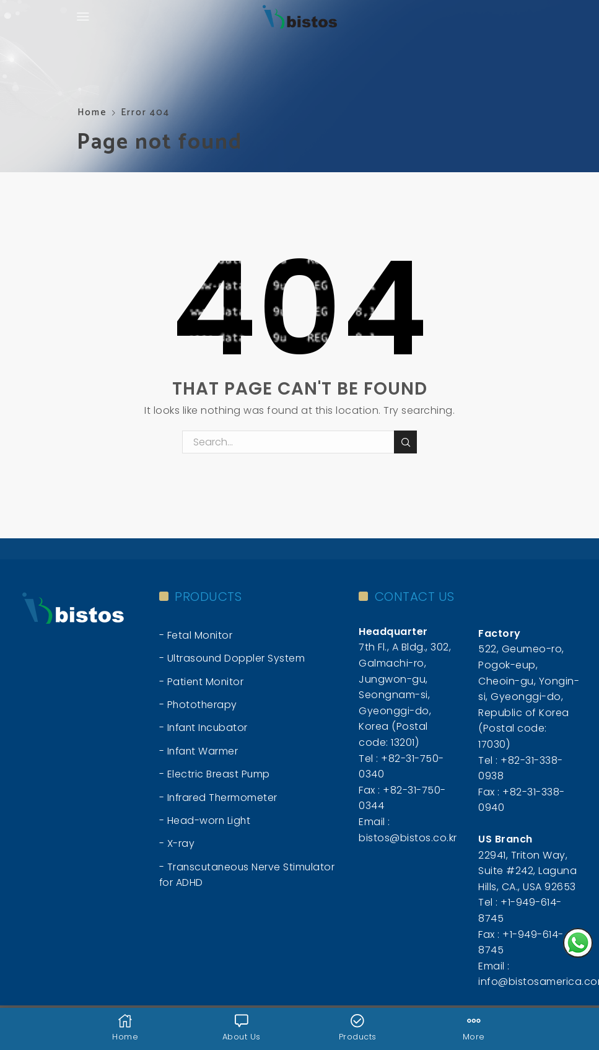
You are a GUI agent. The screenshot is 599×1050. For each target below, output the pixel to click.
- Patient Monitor (202, 682)
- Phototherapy (198, 705)
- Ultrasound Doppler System (233, 658)
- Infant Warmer (199, 751)
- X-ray (177, 845)
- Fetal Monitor (196, 635)
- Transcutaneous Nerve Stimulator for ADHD (248, 875)
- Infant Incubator (204, 728)
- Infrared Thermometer (219, 798)
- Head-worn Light (205, 821)
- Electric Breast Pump (215, 775)
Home (92, 112)
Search (405, 442)
